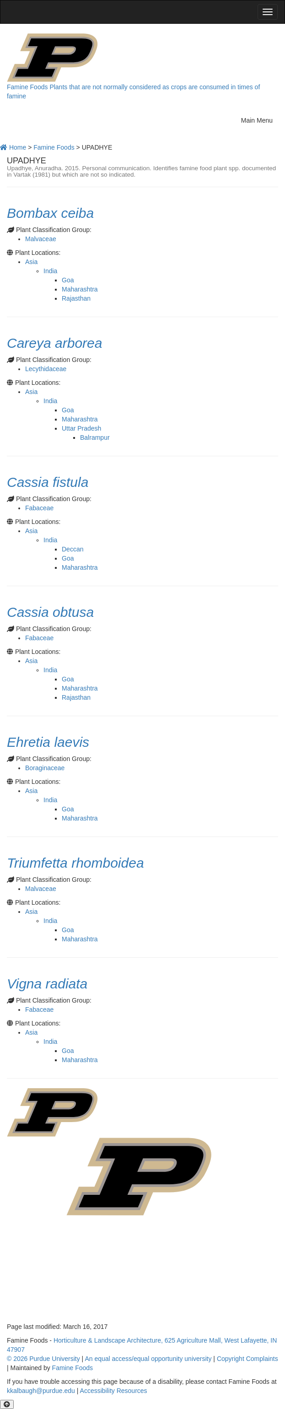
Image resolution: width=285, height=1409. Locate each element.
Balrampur (95, 437)
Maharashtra (80, 289)
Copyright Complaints (247, 1358)
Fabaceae (39, 508)
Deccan (72, 549)
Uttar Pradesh (81, 428)
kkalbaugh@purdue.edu (41, 1390)
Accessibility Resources (113, 1390)
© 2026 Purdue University (43, 1358)
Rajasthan (76, 298)
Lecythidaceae (45, 368)
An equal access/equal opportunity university (148, 1358)
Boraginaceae (45, 768)
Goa (68, 280)
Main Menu (259, 119)
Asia (31, 261)
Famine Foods (27, 87)
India (50, 271)
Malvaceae (40, 239)
